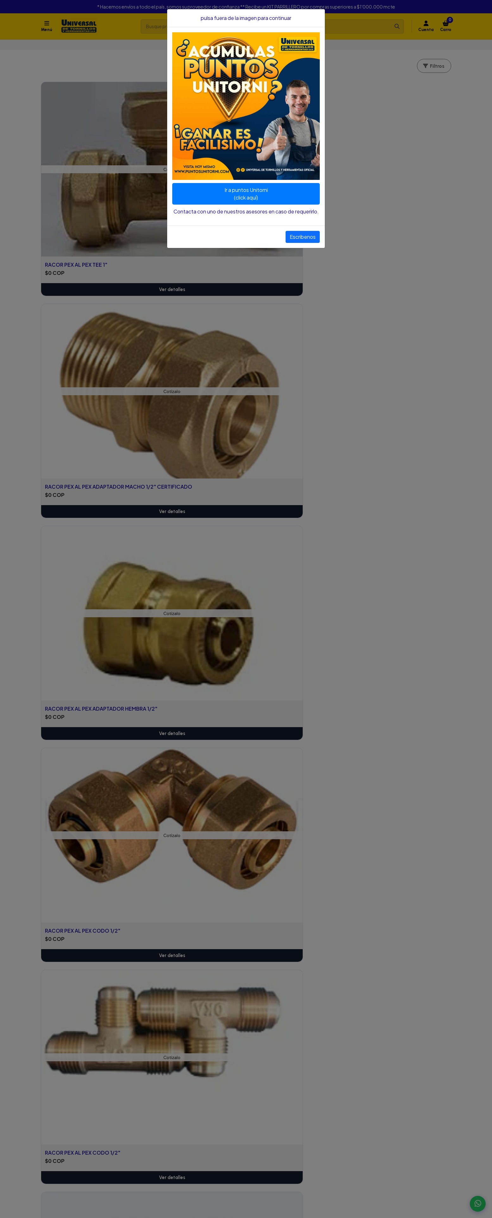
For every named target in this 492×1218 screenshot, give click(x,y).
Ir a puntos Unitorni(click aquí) (246, 194)
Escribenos (303, 236)
